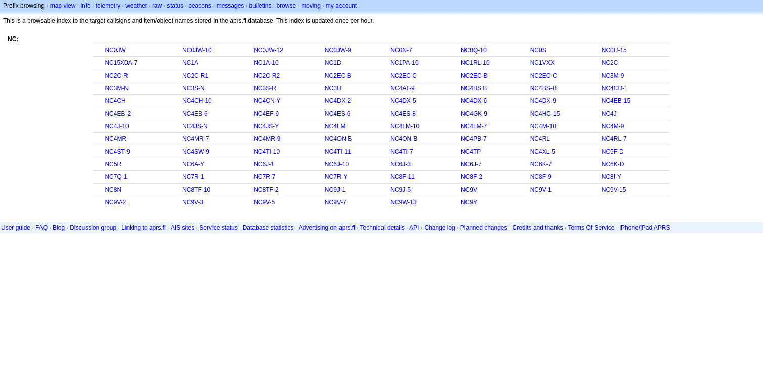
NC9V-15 (614, 189)
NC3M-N (117, 88)
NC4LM (335, 126)
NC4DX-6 (474, 100)
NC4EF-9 (266, 113)
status (175, 5)
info (85, 5)
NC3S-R (264, 88)
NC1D (333, 62)
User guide (15, 227)
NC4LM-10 (404, 126)
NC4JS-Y (266, 126)
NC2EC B (338, 75)
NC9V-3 (192, 202)
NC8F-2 (471, 176)
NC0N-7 (401, 50)
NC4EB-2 (118, 113)
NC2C (610, 62)
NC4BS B (474, 88)
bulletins (260, 5)
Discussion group (93, 227)
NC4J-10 (117, 126)
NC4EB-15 (616, 100)
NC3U (333, 88)
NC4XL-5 (542, 151)
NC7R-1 (193, 176)
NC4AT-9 (402, 88)
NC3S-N (193, 88)
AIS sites (182, 227)
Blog (59, 227)
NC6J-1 (263, 164)
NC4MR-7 (195, 138)
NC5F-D (613, 151)
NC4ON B (338, 138)
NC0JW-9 (338, 50)
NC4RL (540, 138)
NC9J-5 (400, 189)
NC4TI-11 (338, 151)
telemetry (108, 5)
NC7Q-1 (116, 176)
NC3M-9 (613, 75)
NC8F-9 (541, 176)
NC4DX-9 (543, 100)
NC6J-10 (337, 164)
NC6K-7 (541, 164)
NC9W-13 (403, 202)
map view (63, 5)
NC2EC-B (474, 75)
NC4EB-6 (195, 113)
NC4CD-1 (615, 88)
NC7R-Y (336, 176)
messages (230, 5)
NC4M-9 (613, 126)
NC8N (113, 189)
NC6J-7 (471, 164)
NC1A (190, 62)
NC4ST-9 (117, 151)
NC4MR (115, 138)
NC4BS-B (543, 88)
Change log (439, 227)
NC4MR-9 (266, 138)
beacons (199, 5)
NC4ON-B (403, 138)
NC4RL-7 (614, 138)
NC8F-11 (402, 176)
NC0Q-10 (474, 50)
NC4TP (471, 151)
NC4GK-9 (474, 113)
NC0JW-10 (196, 50)
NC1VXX (542, 62)
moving (311, 5)
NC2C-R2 (266, 75)
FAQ (41, 227)
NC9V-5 (264, 202)
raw (157, 5)
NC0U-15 (614, 50)
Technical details (382, 227)
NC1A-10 (265, 62)
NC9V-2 (115, 202)
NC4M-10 (543, 126)
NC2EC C (403, 75)
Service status (218, 227)
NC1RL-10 (475, 62)
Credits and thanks (538, 227)
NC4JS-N (195, 126)
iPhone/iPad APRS (644, 227)
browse (286, 5)
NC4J (609, 113)
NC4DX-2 (338, 100)
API (414, 227)
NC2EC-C (543, 75)
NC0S (538, 50)
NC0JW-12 (268, 50)
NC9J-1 (335, 189)
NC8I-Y (611, 176)
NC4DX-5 (403, 100)
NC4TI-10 (266, 151)
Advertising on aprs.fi (327, 227)
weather (136, 5)
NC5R (113, 164)
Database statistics (268, 227)
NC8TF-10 (196, 189)
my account (341, 5)
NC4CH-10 (197, 100)
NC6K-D (613, 164)
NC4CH (115, 100)
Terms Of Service (591, 227)
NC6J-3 (400, 164)
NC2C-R (116, 75)
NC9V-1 (541, 189)
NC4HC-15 (545, 113)
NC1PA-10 (404, 62)
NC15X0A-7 (121, 62)
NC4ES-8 (403, 113)
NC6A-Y (193, 164)
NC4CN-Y (266, 100)
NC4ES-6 (338, 113)
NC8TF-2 (265, 189)
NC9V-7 (335, 202)
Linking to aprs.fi (143, 227)
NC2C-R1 (195, 75)
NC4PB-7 (474, 138)
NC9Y (469, 202)
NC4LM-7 (474, 126)
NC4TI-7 (401, 151)
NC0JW (115, 50)
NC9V (469, 189)
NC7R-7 (264, 176)
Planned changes (483, 227)
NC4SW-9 (195, 151)
